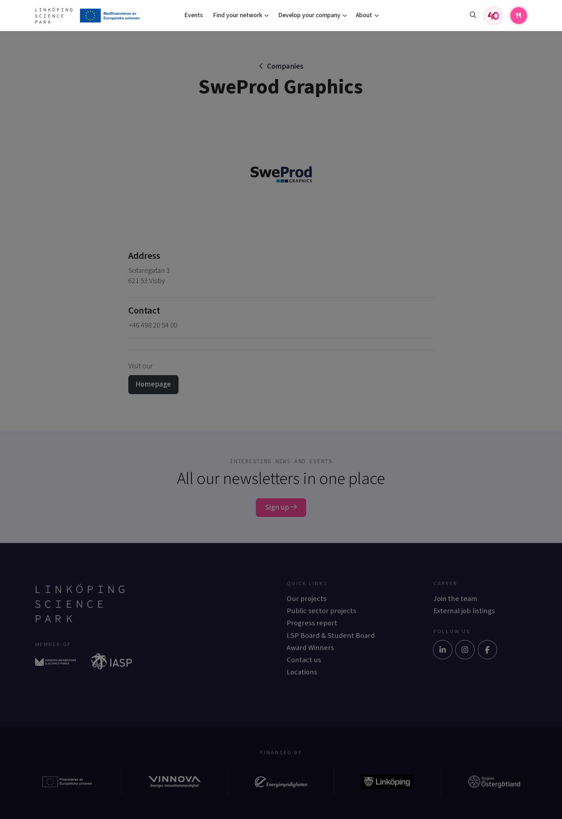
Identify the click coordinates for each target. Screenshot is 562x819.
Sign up (281, 507)
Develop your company (309, 15)
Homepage (153, 384)
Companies (285, 66)
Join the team (455, 598)
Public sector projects (321, 611)
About (364, 15)
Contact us (304, 660)
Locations (302, 672)
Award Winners (310, 648)
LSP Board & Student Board (331, 635)
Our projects (307, 598)
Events (193, 15)
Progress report (312, 623)
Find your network (237, 15)
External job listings (464, 611)
